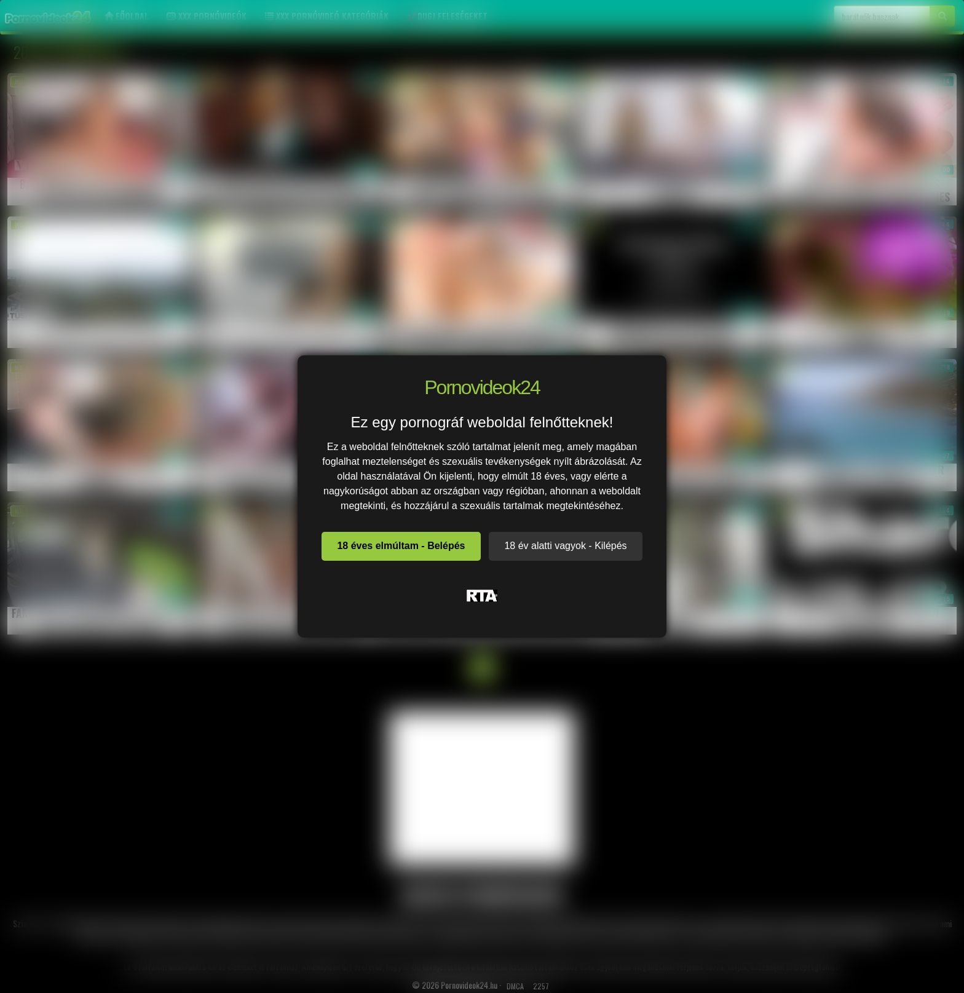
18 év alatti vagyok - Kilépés (565, 545)
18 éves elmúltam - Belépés (401, 545)
